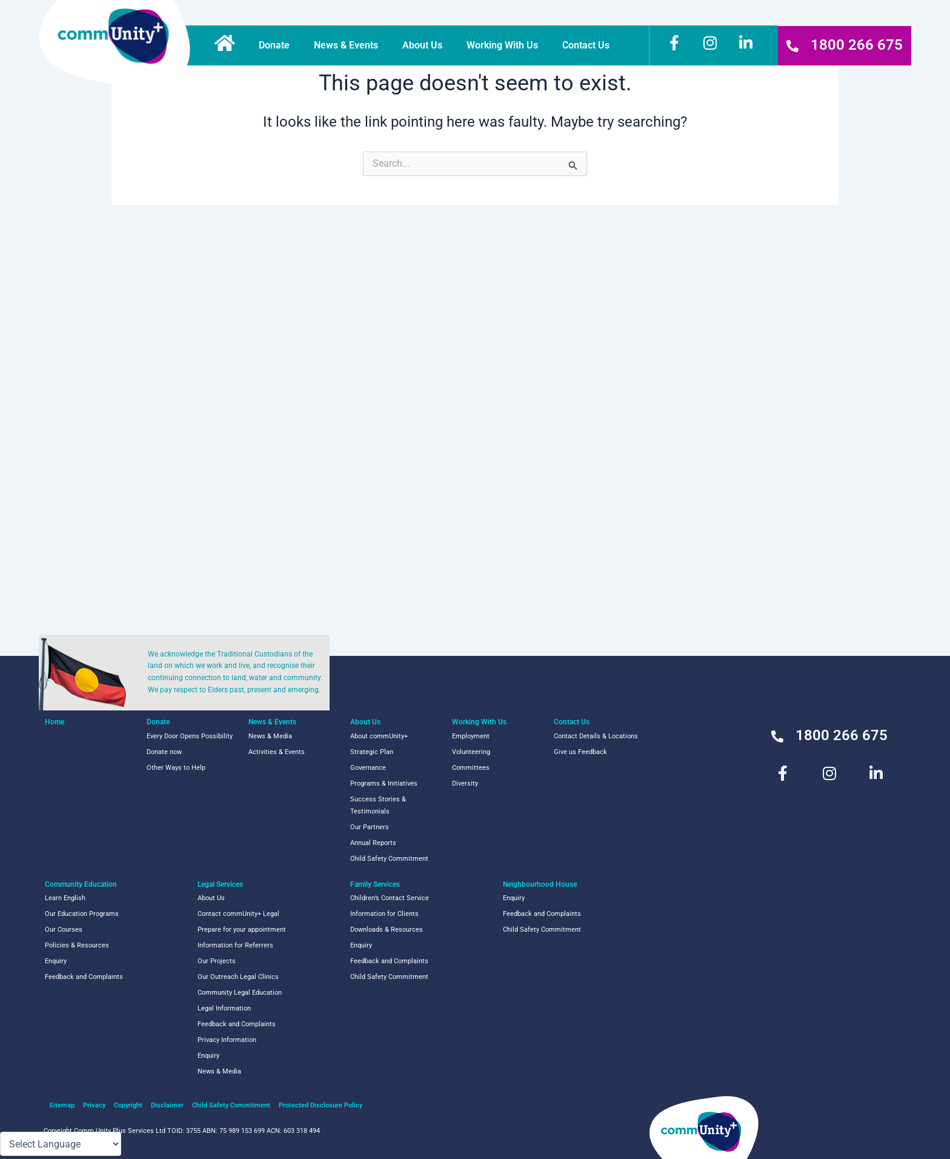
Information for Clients (384, 914)
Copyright (128, 1105)
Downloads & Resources (386, 930)
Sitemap (62, 1105)
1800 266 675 (857, 44)
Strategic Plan (371, 752)
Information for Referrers (235, 945)
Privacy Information (227, 1040)
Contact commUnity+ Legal (238, 914)
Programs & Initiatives (383, 783)
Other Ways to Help (176, 768)
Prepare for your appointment (242, 930)
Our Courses (63, 930)
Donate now (164, 752)
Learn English (65, 898)
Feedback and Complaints (84, 977)
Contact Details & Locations (596, 736)
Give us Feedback (580, 752)
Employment (471, 736)
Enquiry (56, 961)
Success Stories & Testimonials (378, 805)
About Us (425, 45)
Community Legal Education (240, 993)
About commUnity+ (379, 736)
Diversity (465, 783)
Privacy (94, 1105)
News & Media (270, 736)
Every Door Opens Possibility (190, 736)
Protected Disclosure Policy (320, 1105)
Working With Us (505, 45)
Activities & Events (276, 752)
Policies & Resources (77, 945)
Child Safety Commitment (389, 859)
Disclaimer (167, 1105)
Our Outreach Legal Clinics (238, 977)
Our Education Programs (82, 914)
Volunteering (471, 752)
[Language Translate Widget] (60, 1144)
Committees (471, 768)
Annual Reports (373, 843)
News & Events (349, 45)
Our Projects (217, 961)
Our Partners (369, 827)
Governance (368, 768)
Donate (277, 45)
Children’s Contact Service (389, 898)
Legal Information (224, 1008)
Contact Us (589, 45)
